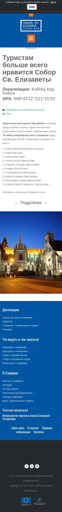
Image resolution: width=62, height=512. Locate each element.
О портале (33, 428)
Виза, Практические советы (18, 400)
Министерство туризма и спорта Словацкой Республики (26, 417)
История (7, 384)
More (53, 2)
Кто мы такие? (10, 388)
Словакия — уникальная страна (20, 325)
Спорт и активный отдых (16, 359)
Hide (32, 6)
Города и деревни (12, 396)
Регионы (7, 329)
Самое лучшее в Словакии (17, 317)
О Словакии (10, 372)
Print (8, 113)
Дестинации (10, 309)
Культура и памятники (15, 351)
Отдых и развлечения (14, 355)
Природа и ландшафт (14, 347)
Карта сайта (18, 428)
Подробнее (31, 202)
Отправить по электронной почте (25, 109)
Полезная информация (15, 410)
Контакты (39, 432)
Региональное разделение (17, 392)
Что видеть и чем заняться (20, 339)
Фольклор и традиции (14, 363)
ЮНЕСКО (7, 321)
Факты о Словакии (12, 381)
